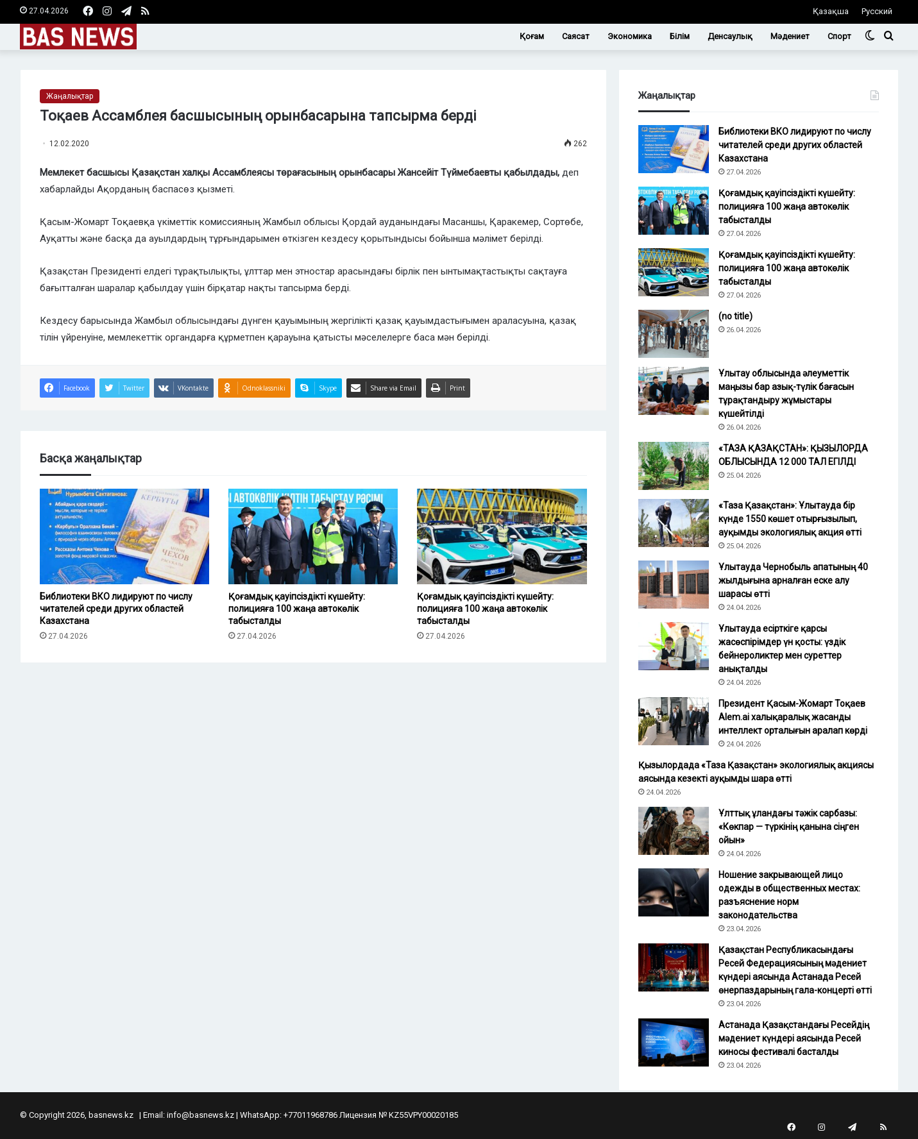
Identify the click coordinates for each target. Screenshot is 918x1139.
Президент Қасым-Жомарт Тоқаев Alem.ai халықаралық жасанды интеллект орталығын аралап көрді (792, 717)
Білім (680, 36)
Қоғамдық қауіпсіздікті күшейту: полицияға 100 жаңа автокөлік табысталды (296, 608)
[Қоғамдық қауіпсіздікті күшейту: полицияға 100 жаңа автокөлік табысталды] (313, 536)
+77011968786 (310, 1115)
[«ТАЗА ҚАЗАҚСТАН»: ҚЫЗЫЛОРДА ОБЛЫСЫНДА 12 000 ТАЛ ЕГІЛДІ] (673, 466)
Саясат (576, 36)
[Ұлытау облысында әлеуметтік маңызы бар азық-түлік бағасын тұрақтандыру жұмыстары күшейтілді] (673, 391)
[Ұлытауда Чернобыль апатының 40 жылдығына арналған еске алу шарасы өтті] (673, 585)
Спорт (839, 36)
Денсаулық (730, 36)
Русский (877, 11)
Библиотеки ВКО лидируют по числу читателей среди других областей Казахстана (116, 608)
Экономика (630, 36)
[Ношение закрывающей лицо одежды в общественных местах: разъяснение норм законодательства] (673, 892)
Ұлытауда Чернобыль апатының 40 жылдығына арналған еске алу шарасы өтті (793, 580)
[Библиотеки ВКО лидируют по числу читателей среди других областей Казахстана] (124, 536)
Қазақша (831, 11)
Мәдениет (790, 36)
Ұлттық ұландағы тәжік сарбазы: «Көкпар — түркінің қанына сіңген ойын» (788, 826)
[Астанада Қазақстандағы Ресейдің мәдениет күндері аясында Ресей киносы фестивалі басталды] (673, 1042)
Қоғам (532, 36)
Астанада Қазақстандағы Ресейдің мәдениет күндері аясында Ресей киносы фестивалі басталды (793, 1038)
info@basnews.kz (200, 1115)
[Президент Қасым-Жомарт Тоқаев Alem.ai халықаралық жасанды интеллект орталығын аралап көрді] (673, 721)
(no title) (735, 316)
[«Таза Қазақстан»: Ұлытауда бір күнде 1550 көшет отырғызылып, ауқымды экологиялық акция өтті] (673, 523)
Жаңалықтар (69, 96)
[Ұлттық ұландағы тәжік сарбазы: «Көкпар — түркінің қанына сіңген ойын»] (673, 831)
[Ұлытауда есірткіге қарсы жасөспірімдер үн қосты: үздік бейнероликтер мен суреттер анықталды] (673, 646)
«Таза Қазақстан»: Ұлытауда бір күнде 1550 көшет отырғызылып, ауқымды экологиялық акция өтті (790, 518)
